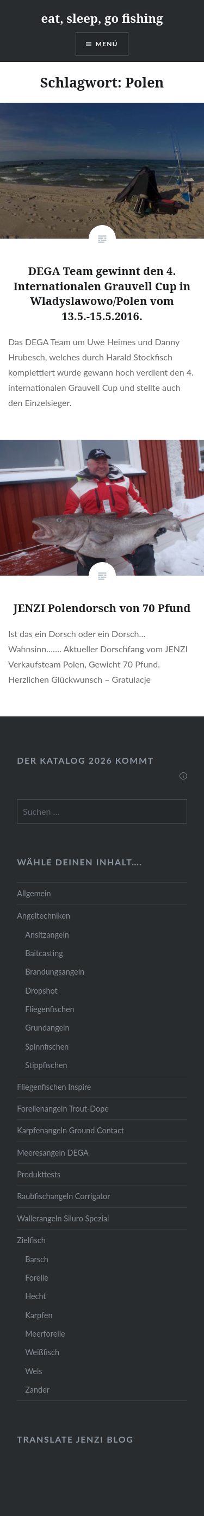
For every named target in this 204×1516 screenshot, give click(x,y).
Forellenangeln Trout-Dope (63, 1108)
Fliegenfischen (49, 1009)
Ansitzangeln (47, 934)
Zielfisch (31, 1240)
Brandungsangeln (54, 971)
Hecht (35, 1296)
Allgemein (34, 893)
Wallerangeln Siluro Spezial (63, 1218)
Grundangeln (47, 1027)
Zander (37, 1389)
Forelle (36, 1277)
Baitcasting (44, 953)
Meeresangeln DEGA (53, 1152)
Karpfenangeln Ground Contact (70, 1130)
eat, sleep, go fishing (102, 18)
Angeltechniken (43, 915)
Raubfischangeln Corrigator (63, 1196)
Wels (33, 1371)
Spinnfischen (47, 1046)
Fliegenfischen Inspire (54, 1086)
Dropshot (41, 990)
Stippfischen (46, 1065)
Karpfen (38, 1315)
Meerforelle (45, 1333)
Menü (107, 44)
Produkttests (38, 1174)
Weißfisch (42, 1352)
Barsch (36, 1259)
